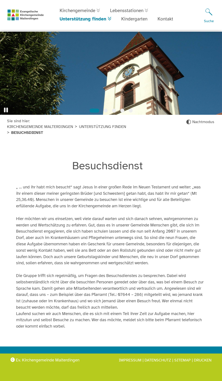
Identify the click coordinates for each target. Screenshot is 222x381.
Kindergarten (135, 20)
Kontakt (166, 20)
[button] (6, 110)
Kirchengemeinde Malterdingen (40, 126)
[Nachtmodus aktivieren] (200, 122)
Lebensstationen (128, 11)
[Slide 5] (130, 110)
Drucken (202, 360)
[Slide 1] (94, 110)
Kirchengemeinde (77, 11)
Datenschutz (158, 360)
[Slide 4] (122, 110)
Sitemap (182, 360)
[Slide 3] (114, 110)
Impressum (130, 360)
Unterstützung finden (83, 20)
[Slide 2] (105, 110)
